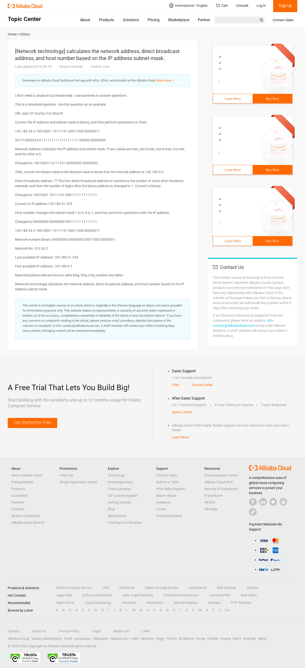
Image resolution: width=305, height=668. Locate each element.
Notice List (121, 631)
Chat (175, 385)
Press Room (213, 496)
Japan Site (64, 595)
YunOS (171, 639)
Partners (205, 20)
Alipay (262, 639)
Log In (261, 5)
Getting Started (119, 502)
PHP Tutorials (241, 603)
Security (252, 588)
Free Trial (66, 475)
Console (242, 5)
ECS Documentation (97, 595)
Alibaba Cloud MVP (218, 482)
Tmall (68, 639)
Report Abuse (166, 496)
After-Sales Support (170, 489)
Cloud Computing (98, 603)
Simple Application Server (78, 482)
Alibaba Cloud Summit (27, 523)
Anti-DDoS (126, 588)
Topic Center (65, 603)
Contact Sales (283, 20)
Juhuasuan (82, 639)
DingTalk (249, 639)
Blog (111, 509)
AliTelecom (186, 639)
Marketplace (178, 20)
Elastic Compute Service (74, 588)
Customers (19, 496)
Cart (222, 5)
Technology (116, 475)
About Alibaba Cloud (26, 475)
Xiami (237, 639)
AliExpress (100, 639)
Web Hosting (226, 588)
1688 (135, 639)
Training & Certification (125, 523)
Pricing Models (22, 482)
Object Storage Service (161, 588)
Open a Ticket (182, 412)
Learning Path (219, 595)
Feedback (163, 502)
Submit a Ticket (167, 482)
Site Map (210, 509)
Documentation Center (221, 475)
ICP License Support (123, 496)
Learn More (233, 99)
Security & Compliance (221, 489)
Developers (155, 603)
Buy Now (272, 99)
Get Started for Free (32, 422)
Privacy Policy (69, 631)
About (85, 20)
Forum (161, 509)
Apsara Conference (25, 516)
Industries (128, 603)
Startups (17, 509)
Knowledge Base (120, 482)
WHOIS (209, 502)
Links (146, 631)
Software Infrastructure (181, 595)
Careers (13, 631)
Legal (96, 631)
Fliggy (160, 639)
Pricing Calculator (169, 516)
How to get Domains (138, 595)
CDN (105, 588)
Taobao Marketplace (46, 639)
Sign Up (285, 5)
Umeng (225, 639)
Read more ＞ (166, 80)
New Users (249, 595)
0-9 (227, 610)
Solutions (131, 20)
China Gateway (119, 489)
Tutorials (214, 603)
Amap (200, 639)
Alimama (147, 639)
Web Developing (185, 603)
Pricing (153, 20)
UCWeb (212, 639)
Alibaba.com (119, 639)
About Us (39, 631)
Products (106, 20)
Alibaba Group (18, 639)
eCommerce (198, 588)
